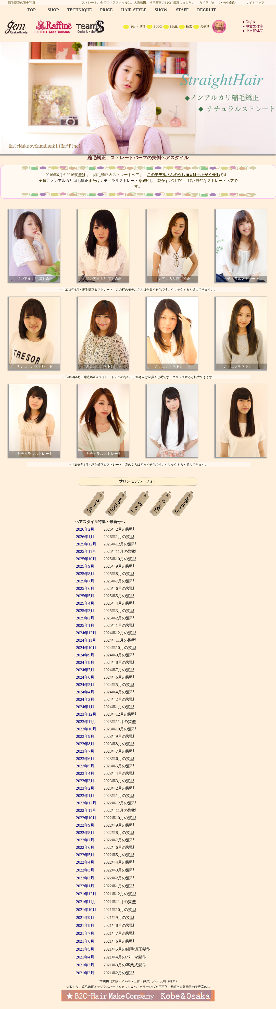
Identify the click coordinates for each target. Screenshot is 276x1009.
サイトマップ (255, 2)
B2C (138, 20)
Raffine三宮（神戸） (138, 981)
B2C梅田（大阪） (109, 981)
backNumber (138, 722)
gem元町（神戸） (167, 981)
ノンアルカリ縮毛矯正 (69, 181)
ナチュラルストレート (119, 181)
